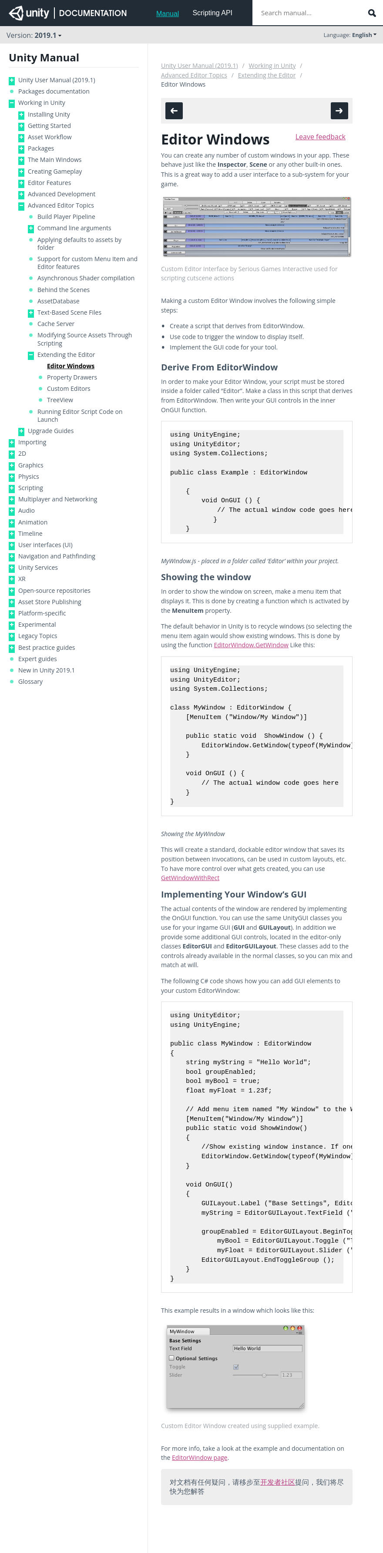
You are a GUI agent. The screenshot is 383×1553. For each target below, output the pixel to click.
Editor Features (49, 183)
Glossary (30, 682)
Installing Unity (49, 114)
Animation (32, 522)
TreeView (60, 400)
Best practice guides (46, 648)
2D (22, 453)
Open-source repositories (54, 591)
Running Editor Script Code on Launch (80, 416)
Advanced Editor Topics (61, 205)
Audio (26, 510)
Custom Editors (69, 389)
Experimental (37, 625)
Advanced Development (61, 194)
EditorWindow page (199, 1457)
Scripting (30, 488)
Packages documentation (54, 91)
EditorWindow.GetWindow (251, 645)
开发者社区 (277, 1482)
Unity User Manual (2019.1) (56, 80)
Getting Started (49, 126)
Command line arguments (74, 228)
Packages (41, 148)
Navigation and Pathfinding (56, 556)
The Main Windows (54, 160)
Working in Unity (41, 103)
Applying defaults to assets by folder (79, 244)
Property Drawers (72, 377)
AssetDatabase (58, 301)
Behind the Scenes (63, 290)
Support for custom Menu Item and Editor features (87, 263)
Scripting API (212, 13)
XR (22, 579)
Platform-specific (42, 613)
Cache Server (55, 324)
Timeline (30, 534)
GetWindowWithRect (190, 878)
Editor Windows (70, 366)
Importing (32, 442)
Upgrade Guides (51, 431)
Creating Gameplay (55, 171)
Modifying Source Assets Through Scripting (84, 339)
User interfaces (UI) (45, 545)
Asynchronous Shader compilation (85, 278)
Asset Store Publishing (49, 602)
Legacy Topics (37, 636)
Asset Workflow (50, 137)
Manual (167, 13)
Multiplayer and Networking (57, 499)
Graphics (31, 465)
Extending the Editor (66, 355)
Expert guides (37, 659)
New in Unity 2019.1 (46, 670)
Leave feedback (321, 136)
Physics (28, 477)
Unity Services (38, 567)
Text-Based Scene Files (69, 312)
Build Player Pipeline (66, 217)
